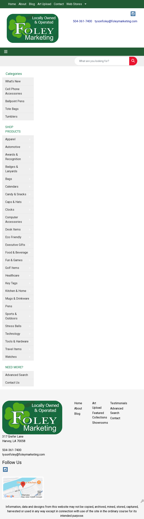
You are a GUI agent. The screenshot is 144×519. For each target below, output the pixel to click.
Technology (12, 334)
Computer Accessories (13, 220)
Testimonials (117, 403)
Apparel (10, 139)
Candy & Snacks (15, 194)
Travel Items (13, 349)
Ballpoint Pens (14, 101)
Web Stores (74, 4)
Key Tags (11, 283)
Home (12, 4)
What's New (13, 81)
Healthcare (12, 275)
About (22, 4)
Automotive (12, 147)
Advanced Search (16, 375)
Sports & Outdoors (11, 316)
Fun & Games (13, 260)
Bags (8, 179)
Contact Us (12, 382)
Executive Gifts (15, 245)
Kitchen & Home (15, 291)
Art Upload (44, 4)
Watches (11, 357)
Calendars (11, 186)
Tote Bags (12, 109)
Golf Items (12, 268)
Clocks (9, 209)
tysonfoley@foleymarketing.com (116, 21)
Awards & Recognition (13, 157)
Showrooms (99, 422)
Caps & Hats (13, 202)
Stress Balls (13, 326)
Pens (8, 306)
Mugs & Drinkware (17, 298)
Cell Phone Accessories (13, 91)
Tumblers (11, 116)
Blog (32, 4)
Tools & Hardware (16, 341)
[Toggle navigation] (6, 51)
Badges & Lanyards (11, 169)
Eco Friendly (13, 237)
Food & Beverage (16, 252)
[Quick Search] (101, 61)
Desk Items (13, 229)
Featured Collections (99, 415)
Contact (59, 4)
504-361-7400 (82, 21)
